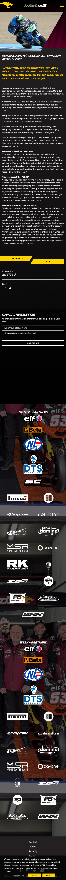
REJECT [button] (48, 875)
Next (49, 261)
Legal (33, 846)
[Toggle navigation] (62, 5)
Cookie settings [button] (17, 875)
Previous (17, 258)
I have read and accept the (21, 333)
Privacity (33, 851)
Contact (33, 842)
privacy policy (31, 333)
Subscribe (33, 343)
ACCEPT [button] (34, 875)
